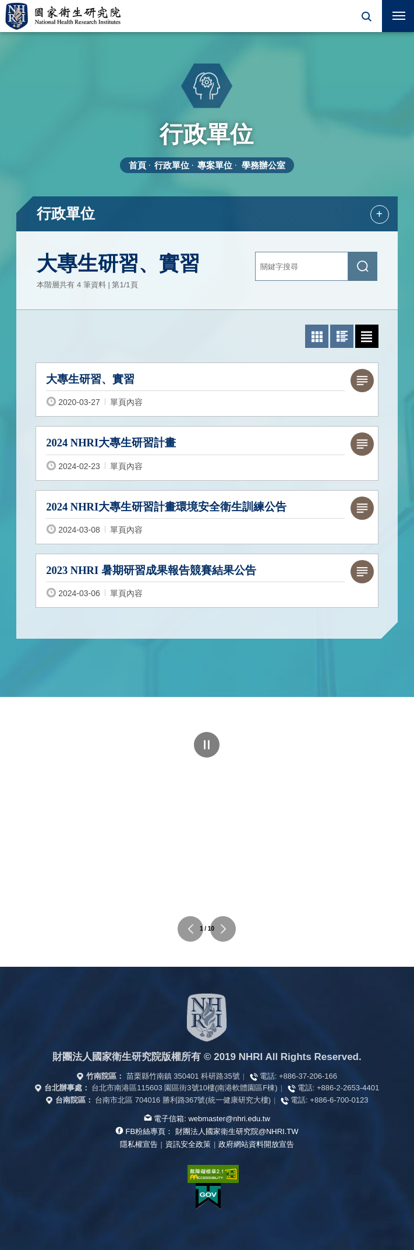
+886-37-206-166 (308, 1076)
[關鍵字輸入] (301, 266)
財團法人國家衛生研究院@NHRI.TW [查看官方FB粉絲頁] (237, 1131)
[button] (366, 16)
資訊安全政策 (188, 1144)
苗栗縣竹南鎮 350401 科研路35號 (183, 1076)
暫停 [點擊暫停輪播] (207, 745)
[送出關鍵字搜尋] (362, 266)
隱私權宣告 (139, 1144)
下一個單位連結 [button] (223, 929)
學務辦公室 (263, 165)
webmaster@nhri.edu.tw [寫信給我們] (229, 1118)
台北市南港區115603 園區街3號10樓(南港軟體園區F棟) (184, 1087)
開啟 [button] (366, 16)
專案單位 (214, 165)
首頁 (137, 165)
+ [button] (379, 213)
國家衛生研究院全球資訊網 (63, 16)
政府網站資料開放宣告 (256, 1144)
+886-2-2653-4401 (348, 1087)
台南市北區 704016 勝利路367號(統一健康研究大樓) (183, 1100)
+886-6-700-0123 (339, 1100)
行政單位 (171, 165)
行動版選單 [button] (393, 12)
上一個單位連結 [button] (190, 929)
